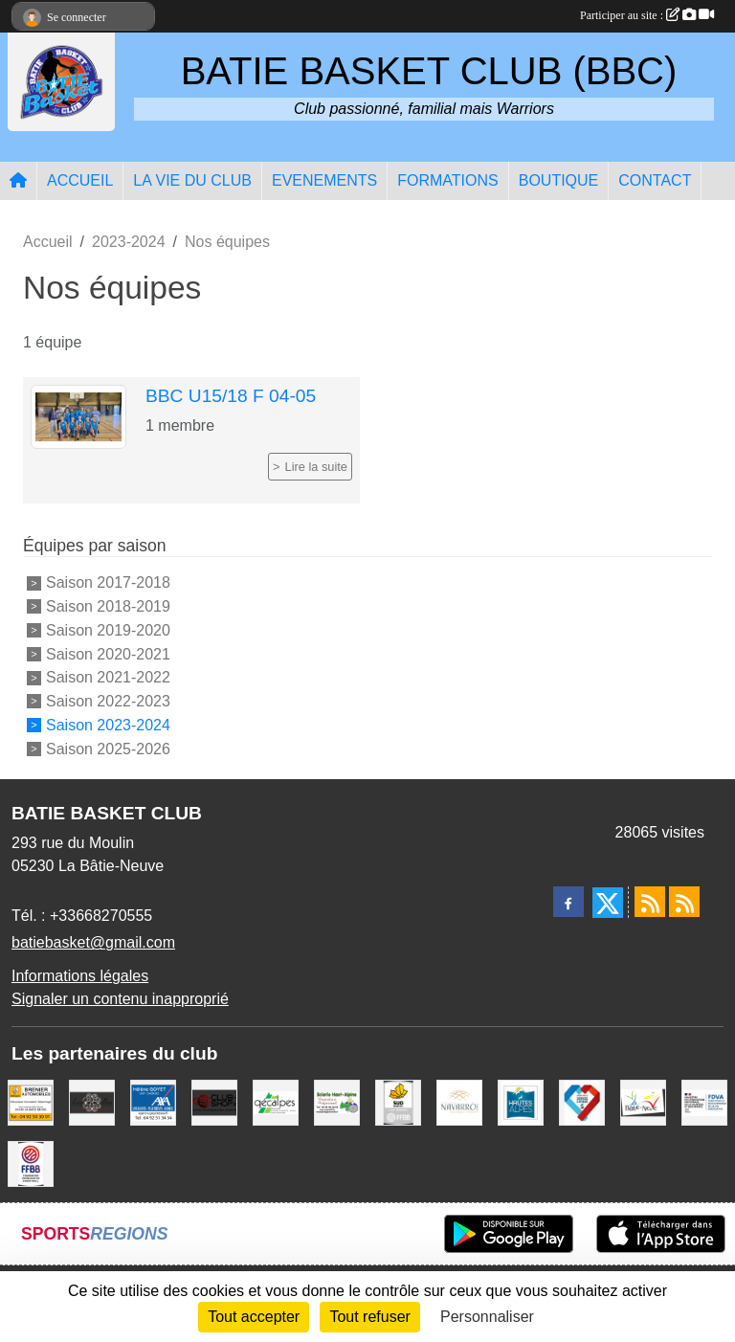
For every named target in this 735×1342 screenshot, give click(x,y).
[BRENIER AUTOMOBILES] (31, 1102)
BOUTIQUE (559, 180)
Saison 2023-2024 (108, 725)
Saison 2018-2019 (108, 606)
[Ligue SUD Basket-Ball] (398, 1102)
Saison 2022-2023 (108, 701)
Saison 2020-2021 (108, 653)
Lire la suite (316, 466)
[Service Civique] (582, 1102)
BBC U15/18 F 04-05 (230, 396)
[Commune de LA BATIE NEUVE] (643, 1102)
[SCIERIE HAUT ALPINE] (337, 1102)
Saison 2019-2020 (108, 630)
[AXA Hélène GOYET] (153, 1102)
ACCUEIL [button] (80, 180)
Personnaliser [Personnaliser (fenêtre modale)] (487, 1316)
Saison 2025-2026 (108, 748)
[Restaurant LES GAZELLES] (92, 1102)
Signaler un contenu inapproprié (120, 999)
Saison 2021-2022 (108, 677)
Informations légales (79, 976)
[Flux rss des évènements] (684, 901)
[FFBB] (31, 1163)
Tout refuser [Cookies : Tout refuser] (369, 1316)
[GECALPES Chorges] (276, 1102)
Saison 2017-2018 (108, 582)
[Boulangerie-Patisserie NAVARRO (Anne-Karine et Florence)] (459, 1102)
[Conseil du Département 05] (521, 1102)
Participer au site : (647, 15)
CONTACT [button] (654, 180)
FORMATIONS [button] (447, 180)
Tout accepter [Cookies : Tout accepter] (254, 1316)
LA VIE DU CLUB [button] (192, 180)
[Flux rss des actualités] (650, 901)
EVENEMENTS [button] (324, 180)
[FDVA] (704, 1102)
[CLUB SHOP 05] (214, 1102)
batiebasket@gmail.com (93, 942)
